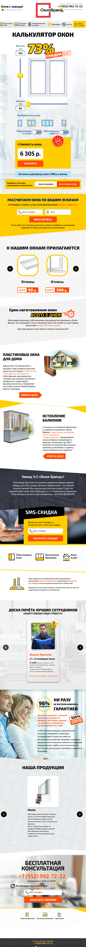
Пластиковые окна (8, 24)
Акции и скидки (81, 24)
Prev (4, 814)
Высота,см (20, 47)
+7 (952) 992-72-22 (70, 6)
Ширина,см (20, 102)
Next (80, 814)
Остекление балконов (22, 24)
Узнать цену (29, 394)
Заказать (30, 163)
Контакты (69, 24)
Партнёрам (56, 24)
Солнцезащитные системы (38, 24)
